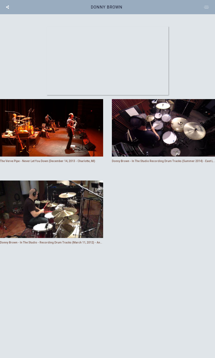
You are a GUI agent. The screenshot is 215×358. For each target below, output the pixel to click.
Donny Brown (106, 7)
